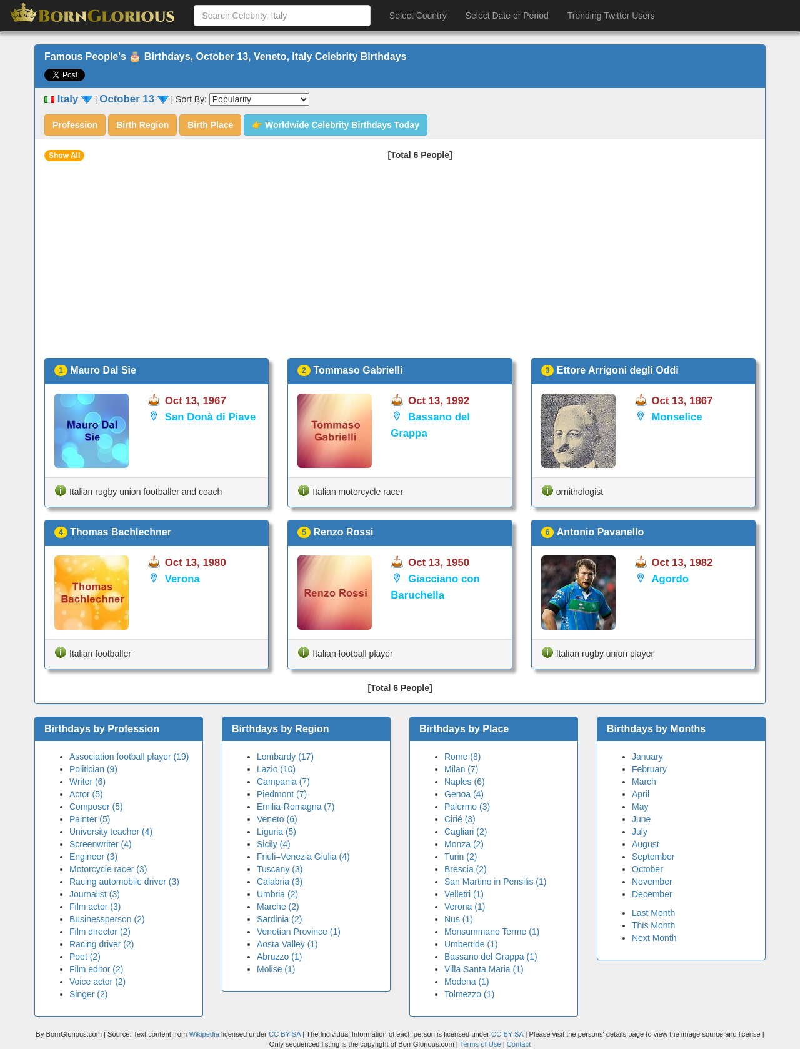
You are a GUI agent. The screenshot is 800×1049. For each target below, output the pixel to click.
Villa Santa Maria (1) (484, 969)
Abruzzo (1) (279, 957)
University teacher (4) (110, 832)
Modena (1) (466, 982)
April (640, 794)
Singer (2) (88, 994)
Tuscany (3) (279, 869)
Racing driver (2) (101, 944)
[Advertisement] (400, 264)
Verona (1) (464, 907)
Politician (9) (93, 769)
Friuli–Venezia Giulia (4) (303, 857)
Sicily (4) (274, 844)
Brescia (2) (465, 869)
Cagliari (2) (465, 832)
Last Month (653, 913)
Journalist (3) (94, 894)
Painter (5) (89, 819)
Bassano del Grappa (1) (491, 957)
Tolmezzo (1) (469, 994)
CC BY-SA (285, 1034)
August (645, 844)
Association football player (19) (129, 757)
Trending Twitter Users (611, 16)
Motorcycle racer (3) (108, 869)
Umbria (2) (277, 894)
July (640, 832)
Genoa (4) (464, 794)
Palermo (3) (467, 807)
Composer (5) (96, 807)
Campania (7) (283, 782)
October (647, 869)
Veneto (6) (277, 819)
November (652, 882)
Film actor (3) (95, 907)
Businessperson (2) (107, 919)
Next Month (654, 938)
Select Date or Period (507, 16)
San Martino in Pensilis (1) (495, 882)
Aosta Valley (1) (287, 944)
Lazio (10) (276, 769)
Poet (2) (85, 957)
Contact (519, 1044)
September (653, 857)
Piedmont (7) (282, 794)
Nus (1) (458, 919)
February (649, 769)
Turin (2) (460, 857)
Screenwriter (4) (100, 844)
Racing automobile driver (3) (124, 882)
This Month (653, 925)
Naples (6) (464, 782)
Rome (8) (462, 757)
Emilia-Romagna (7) (295, 807)
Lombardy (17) (285, 757)
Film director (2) (100, 932)
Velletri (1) (464, 894)
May (640, 807)
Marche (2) (278, 907)
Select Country (418, 16)
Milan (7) (461, 769)
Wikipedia (204, 1034)
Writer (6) (87, 782)
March (644, 782)
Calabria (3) (279, 882)
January (647, 757)
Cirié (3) (460, 819)
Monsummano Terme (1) (491, 932)
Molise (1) (276, 969)
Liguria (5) (276, 832)
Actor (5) (86, 794)
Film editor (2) (96, 969)
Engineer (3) (93, 857)
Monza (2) (464, 844)
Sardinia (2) (279, 919)
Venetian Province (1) (299, 932)
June (641, 819)
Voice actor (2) (97, 982)
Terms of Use (481, 1044)
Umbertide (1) (471, 944)
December (652, 894)
